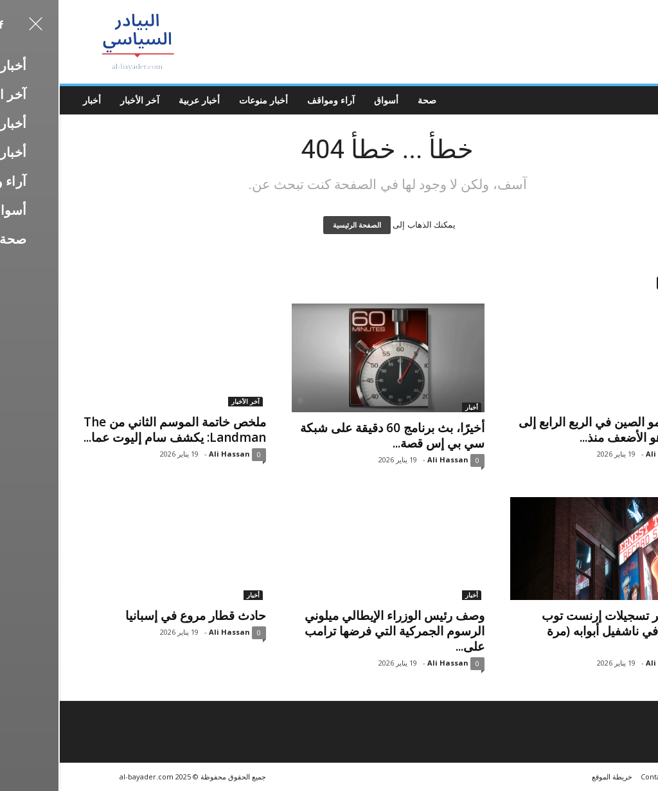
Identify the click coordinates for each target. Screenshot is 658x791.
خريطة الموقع (553, 776)
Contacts (597, 776)
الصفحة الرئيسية (298, 225)
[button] (638, 100)
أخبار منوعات (205, 100)
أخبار (33, 100)
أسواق (328, 100)
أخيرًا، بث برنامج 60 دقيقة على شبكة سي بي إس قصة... (334, 435)
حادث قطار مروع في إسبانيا (137, 615)
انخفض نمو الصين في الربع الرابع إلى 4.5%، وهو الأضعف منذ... (552, 430)
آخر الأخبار (81, 100)
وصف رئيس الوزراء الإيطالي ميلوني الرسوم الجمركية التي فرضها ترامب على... (336, 631)
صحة (368, 100)
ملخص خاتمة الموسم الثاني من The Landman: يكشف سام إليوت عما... (116, 430)
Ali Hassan (170, 454)
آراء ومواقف (272, 100)
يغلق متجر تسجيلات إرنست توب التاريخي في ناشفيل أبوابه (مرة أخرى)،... (564, 631)
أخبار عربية (140, 100)
